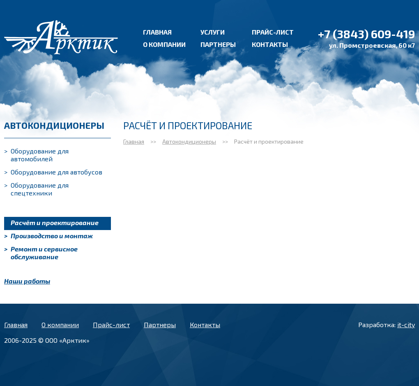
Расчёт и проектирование (51, 222)
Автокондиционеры (189, 141)
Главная (157, 32)
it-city (406, 324)
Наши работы (27, 281)
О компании (164, 44)
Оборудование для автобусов (53, 172)
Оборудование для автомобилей (36, 155)
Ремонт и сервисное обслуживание (41, 252)
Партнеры (218, 44)
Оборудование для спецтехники (36, 189)
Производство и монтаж (48, 236)
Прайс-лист (273, 32)
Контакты (270, 44)
